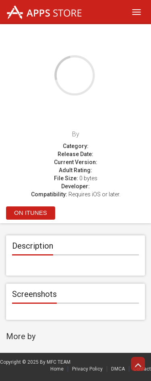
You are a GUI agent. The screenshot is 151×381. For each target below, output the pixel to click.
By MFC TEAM (55, 362)
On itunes (30, 212)
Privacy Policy (87, 369)
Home (57, 369)
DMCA (118, 369)
